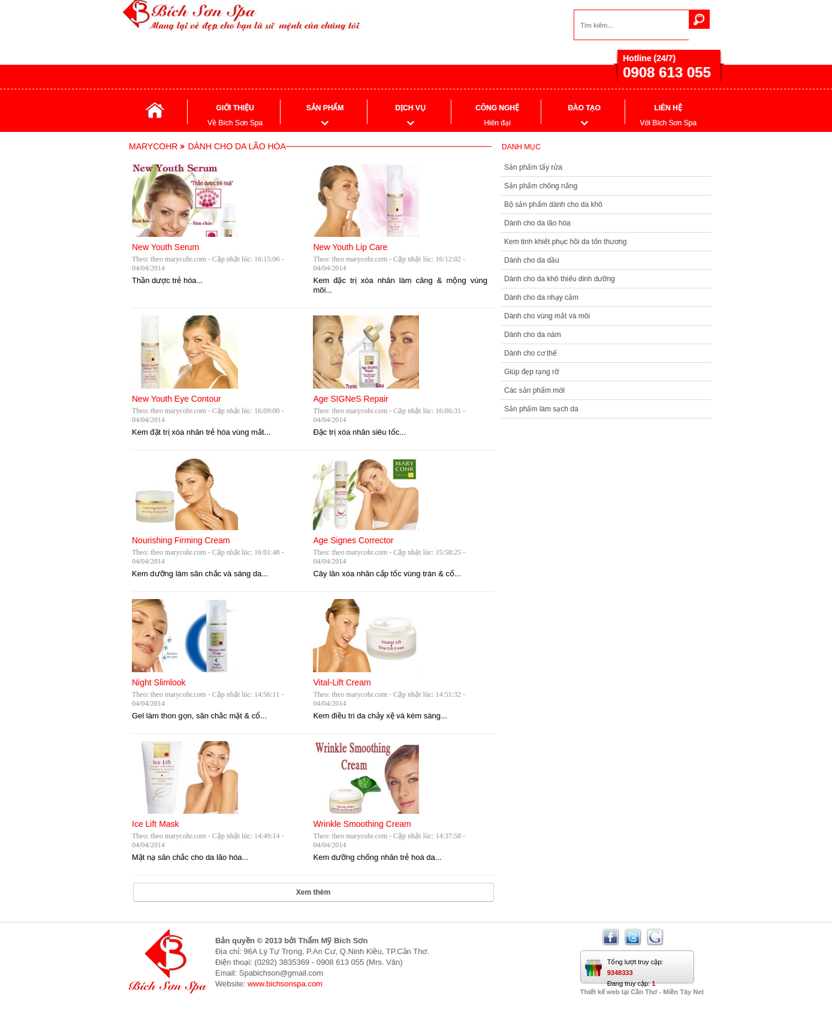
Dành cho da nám (532, 334)
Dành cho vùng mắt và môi (547, 316)
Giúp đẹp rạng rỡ (531, 372)
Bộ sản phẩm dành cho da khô (553, 204)
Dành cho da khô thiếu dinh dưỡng (559, 279)
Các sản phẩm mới (534, 390)
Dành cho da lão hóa (537, 223)
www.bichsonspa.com (285, 983)
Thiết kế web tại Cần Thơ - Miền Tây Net (642, 991)
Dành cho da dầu (531, 260)
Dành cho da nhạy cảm (541, 297)
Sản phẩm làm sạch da (541, 409)
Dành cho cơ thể (530, 353)
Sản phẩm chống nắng (540, 186)
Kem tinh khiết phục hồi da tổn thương (565, 241)
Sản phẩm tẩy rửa (533, 167)
